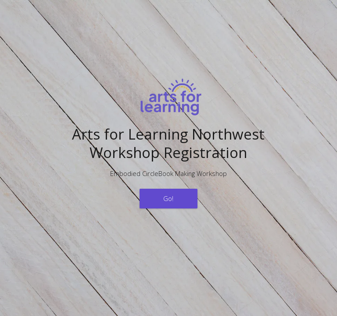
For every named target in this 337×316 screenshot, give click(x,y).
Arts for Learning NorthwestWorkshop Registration (168, 143)
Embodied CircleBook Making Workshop (168, 173)
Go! (168, 198)
